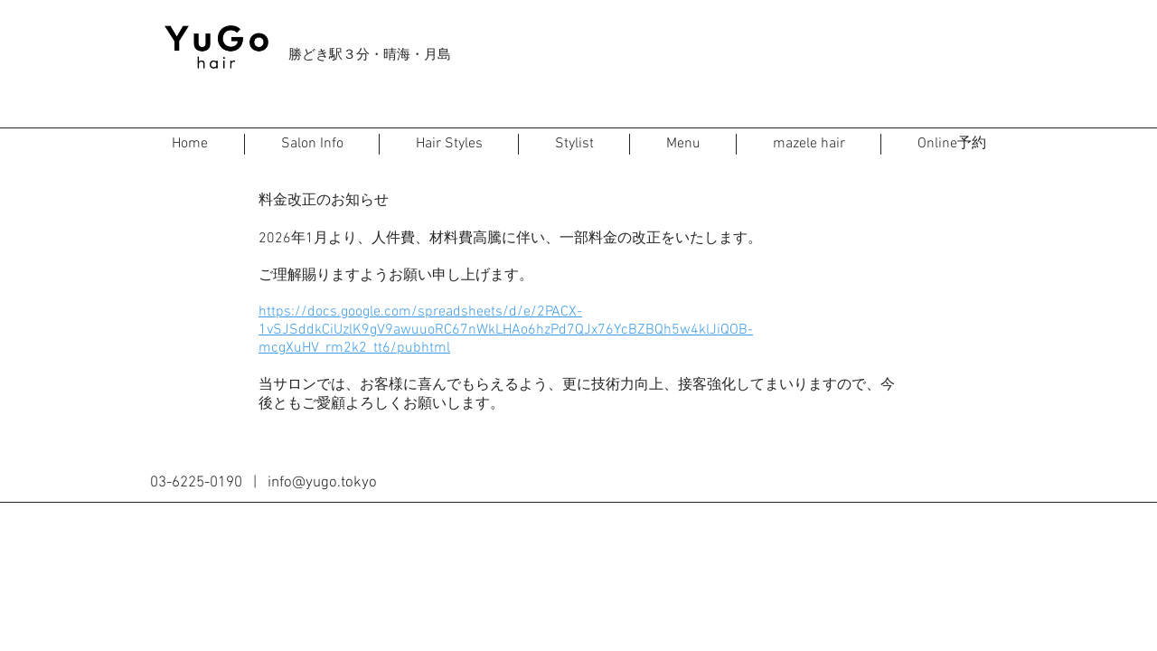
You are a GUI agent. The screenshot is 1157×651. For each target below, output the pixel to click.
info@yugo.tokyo (322, 483)
